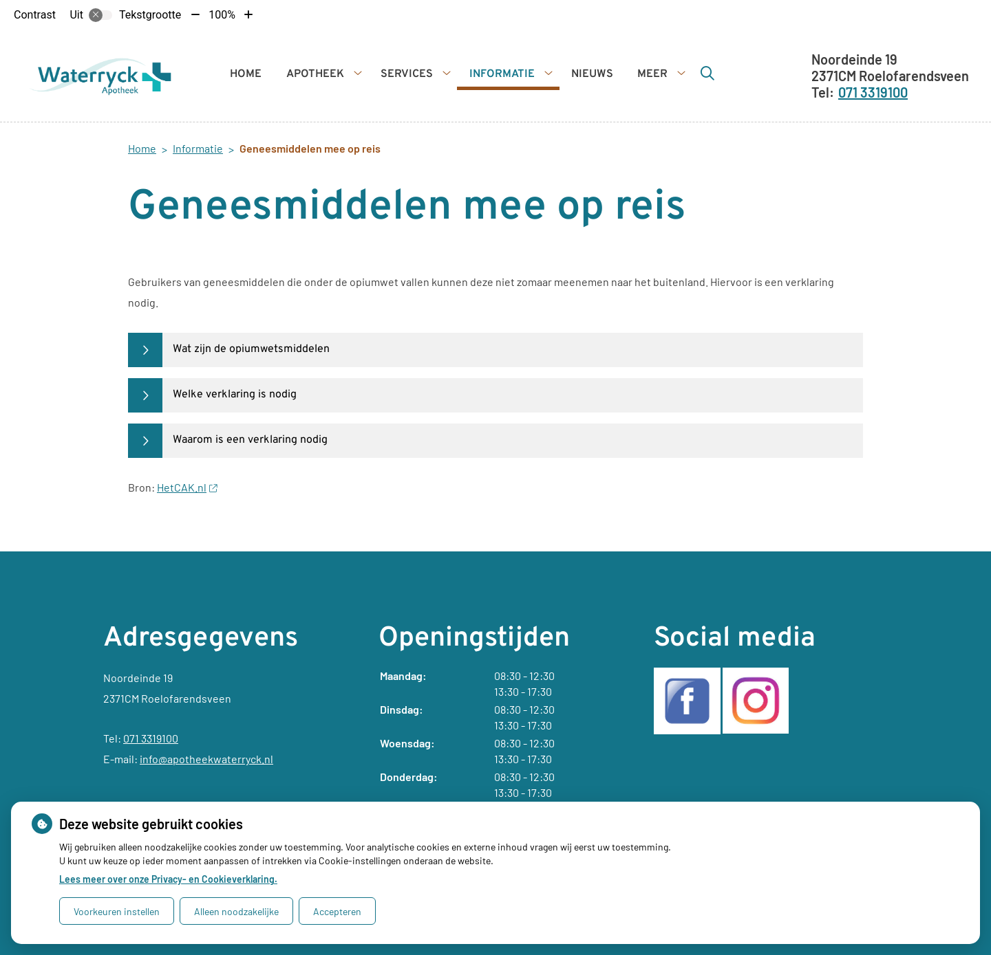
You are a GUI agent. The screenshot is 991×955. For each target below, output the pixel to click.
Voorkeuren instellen (117, 911)
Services (407, 74)
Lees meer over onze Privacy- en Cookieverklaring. (168, 879)
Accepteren (337, 911)
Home (246, 74)
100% (222, 14)
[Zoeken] (707, 73)
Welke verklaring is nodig (235, 395)
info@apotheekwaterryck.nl (206, 758)
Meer (652, 74)
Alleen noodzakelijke (236, 911)
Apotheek (315, 74)
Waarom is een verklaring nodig (250, 440)
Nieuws (592, 74)
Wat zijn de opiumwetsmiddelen (251, 349)
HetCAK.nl (187, 487)
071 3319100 (150, 738)
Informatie (502, 74)
